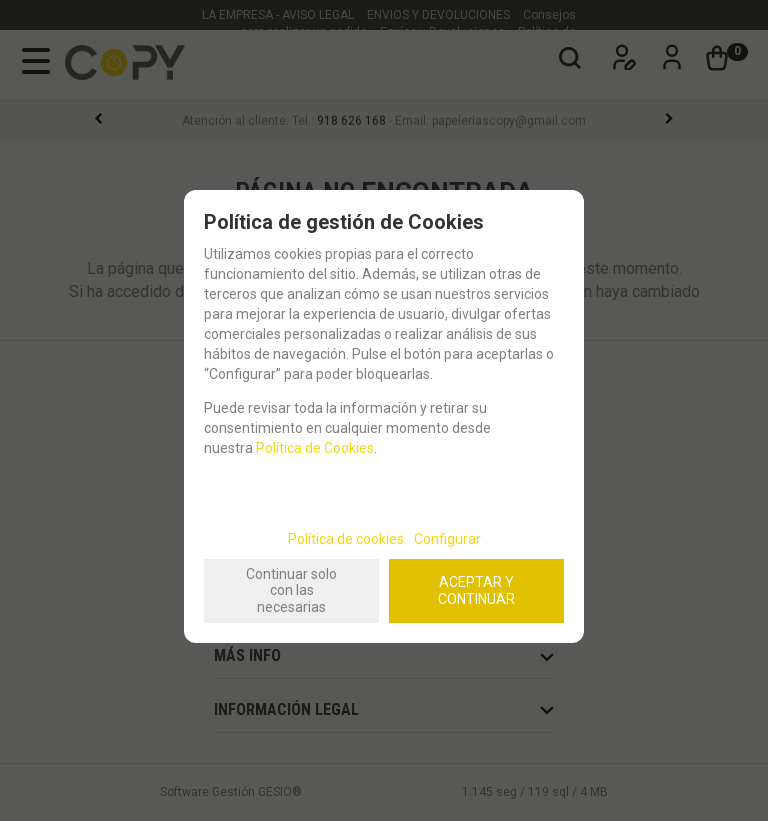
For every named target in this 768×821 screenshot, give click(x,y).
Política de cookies (346, 539)
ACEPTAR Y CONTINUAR (476, 590)
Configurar (447, 539)
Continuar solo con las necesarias (291, 591)
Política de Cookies (315, 448)
